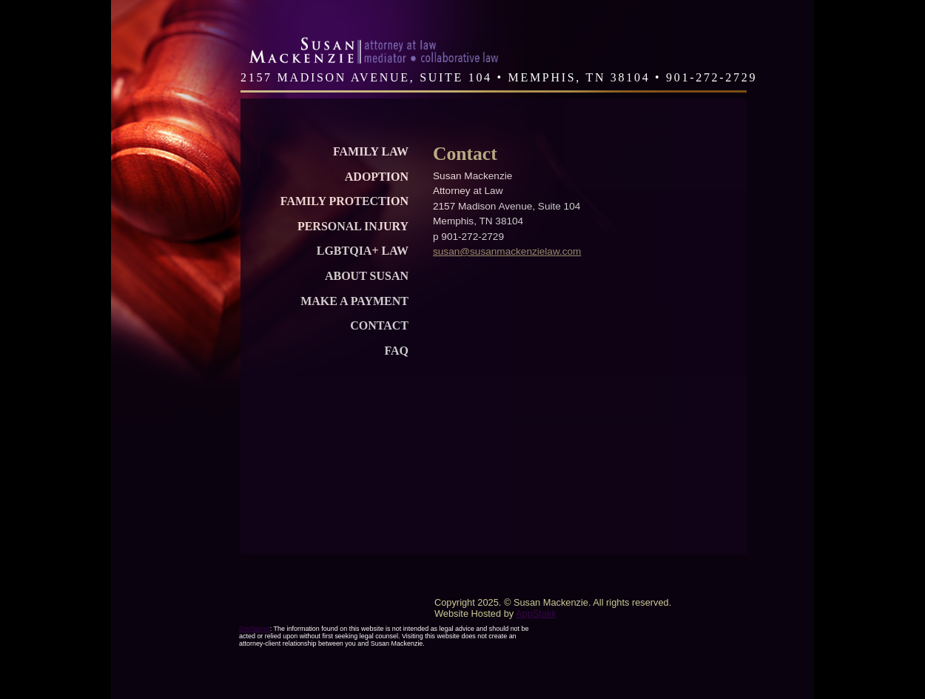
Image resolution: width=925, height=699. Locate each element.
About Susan (366, 276)
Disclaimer (254, 628)
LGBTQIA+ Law (362, 250)
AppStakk (536, 613)
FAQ (396, 350)
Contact (379, 325)
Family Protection (344, 201)
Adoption (376, 176)
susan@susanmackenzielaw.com (507, 251)
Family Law (370, 151)
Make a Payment (354, 301)
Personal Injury (352, 226)
